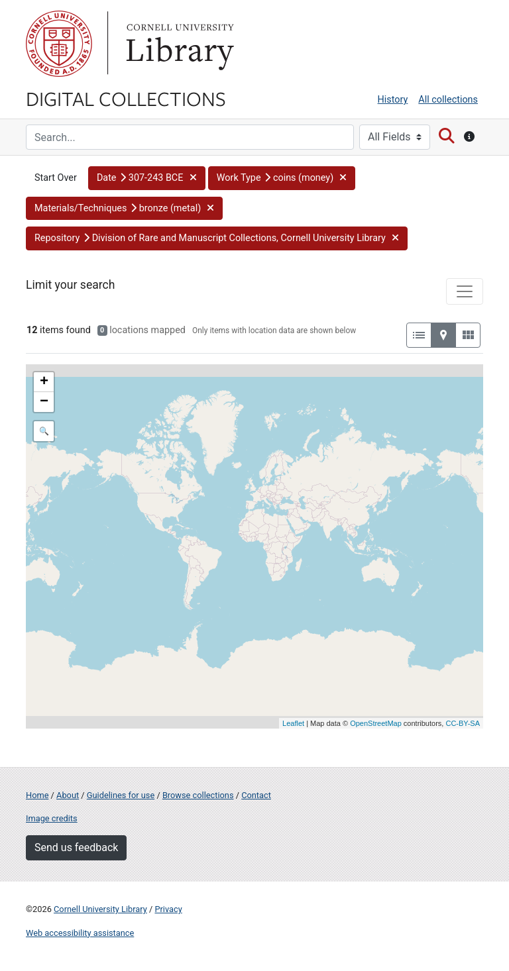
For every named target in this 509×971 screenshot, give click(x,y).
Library (178, 44)
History (393, 99)
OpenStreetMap (376, 723)
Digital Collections (126, 98)
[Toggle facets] (464, 291)
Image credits (52, 818)
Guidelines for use (120, 795)
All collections (448, 99)
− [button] (44, 402)
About (67, 795)
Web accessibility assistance (80, 933)
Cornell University (59, 44)
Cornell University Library (100, 909)
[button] (146, 178)
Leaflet (293, 723)
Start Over (55, 177)
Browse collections (198, 795)
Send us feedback (76, 847)
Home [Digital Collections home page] (37, 795)
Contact (256, 795)
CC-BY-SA (462, 723)
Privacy (168, 909)
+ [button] (44, 382)
